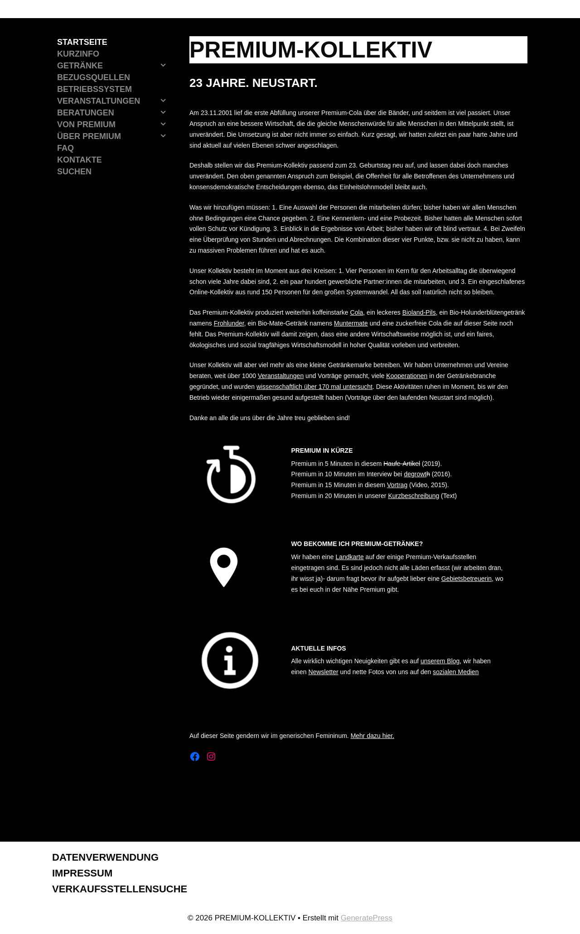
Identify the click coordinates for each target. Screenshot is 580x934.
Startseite (82, 42)
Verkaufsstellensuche (119, 889)
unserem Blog (439, 661)
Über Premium (114, 136)
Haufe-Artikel (401, 463)
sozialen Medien (455, 671)
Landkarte (349, 556)
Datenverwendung (105, 857)
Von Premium (114, 124)
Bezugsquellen (93, 77)
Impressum (82, 873)
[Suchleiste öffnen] (112, 171)
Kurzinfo (78, 53)
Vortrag (397, 485)
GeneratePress (366, 918)
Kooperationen (406, 375)
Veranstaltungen (281, 375)
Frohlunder (229, 323)
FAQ (65, 148)
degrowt (415, 474)
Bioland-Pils (419, 312)
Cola (356, 312)
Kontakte (79, 159)
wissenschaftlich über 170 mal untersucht (314, 386)
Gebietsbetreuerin (466, 578)
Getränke (114, 66)
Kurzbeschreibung (413, 495)
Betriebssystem (94, 89)
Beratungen (114, 113)
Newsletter (323, 671)
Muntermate (351, 323)
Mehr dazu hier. (373, 735)
